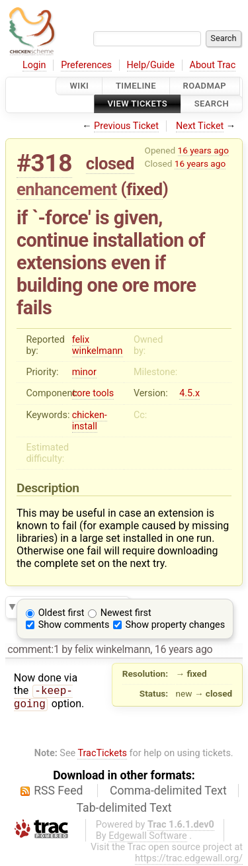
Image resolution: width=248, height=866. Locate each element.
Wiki (79, 86)
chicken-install (89, 421)
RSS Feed (58, 791)
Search (211, 104)
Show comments (74, 624)
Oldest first (61, 613)
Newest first (126, 613)
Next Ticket (200, 126)
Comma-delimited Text (168, 791)
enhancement (67, 189)
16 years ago (203, 150)
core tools (93, 393)
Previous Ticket (126, 126)
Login (34, 65)
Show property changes (175, 624)
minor (84, 372)
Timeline (136, 86)
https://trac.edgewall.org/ (189, 859)
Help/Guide (151, 65)
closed (110, 163)
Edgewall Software (147, 837)
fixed (144, 189)
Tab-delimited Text (124, 809)
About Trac (213, 65)
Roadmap (205, 86)
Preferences (86, 65)
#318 (44, 163)
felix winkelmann (97, 345)
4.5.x (189, 393)
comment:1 (33, 649)
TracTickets (102, 754)
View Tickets (137, 104)
